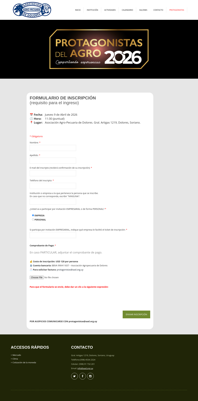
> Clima (14, 358)
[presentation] (53, 298)
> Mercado (16, 355)
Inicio (78, 10)
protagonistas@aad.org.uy (70, 269)
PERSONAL (40, 219)
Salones (143, 10)
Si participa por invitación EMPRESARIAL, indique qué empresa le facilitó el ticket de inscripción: (79, 229)
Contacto (158, 10)
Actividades (110, 10)
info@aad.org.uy (85, 368)
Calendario (127, 10)
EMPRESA (39, 215)
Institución (92, 10)
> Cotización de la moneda (23, 362)
